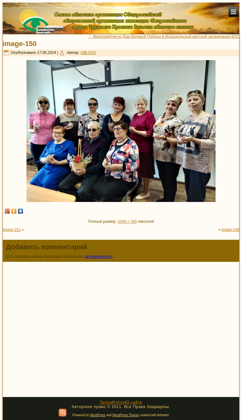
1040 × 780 (127, 221)
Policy (119, 402)
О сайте (134, 402)
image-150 (20, 44)
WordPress (97, 415)
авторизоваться (98, 256)
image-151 (12, 229)
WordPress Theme (125, 415)
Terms (106, 402)
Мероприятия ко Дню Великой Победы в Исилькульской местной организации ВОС (163, 36)
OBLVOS (88, 52)
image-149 (230, 229)
